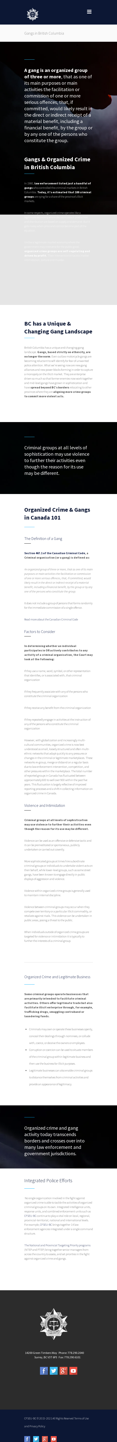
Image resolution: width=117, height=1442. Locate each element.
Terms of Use (81, 1418)
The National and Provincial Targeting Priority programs (57, 1245)
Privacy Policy (37, 1426)
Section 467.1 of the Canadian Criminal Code (54, 553)
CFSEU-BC (30, 1216)
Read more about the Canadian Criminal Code (51, 619)
